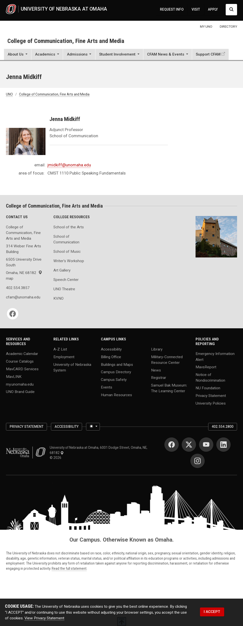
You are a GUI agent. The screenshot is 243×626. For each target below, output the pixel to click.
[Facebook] (12, 313)
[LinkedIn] (223, 444)
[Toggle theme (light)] (93, 426)
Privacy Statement (211, 395)
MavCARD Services (22, 369)
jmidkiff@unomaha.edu (69, 164)
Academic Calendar (22, 354)
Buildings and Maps (117, 364)
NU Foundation (208, 388)
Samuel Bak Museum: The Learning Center (169, 388)
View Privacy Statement (44, 618)
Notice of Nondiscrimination (210, 377)
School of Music (67, 251)
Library (156, 349)
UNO (9, 94)
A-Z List (60, 349)
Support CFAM (208, 54)
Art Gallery (61, 270)
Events (106, 387)
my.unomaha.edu (20, 384)
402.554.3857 (18, 288)
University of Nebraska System (72, 367)
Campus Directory (116, 372)
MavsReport (206, 367)
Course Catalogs (20, 361)
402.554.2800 (222, 427)
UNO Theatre (64, 289)
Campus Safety (114, 379)
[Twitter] (189, 444)
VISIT (196, 9)
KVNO (58, 298)
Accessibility (111, 349)
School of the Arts (68, 227)
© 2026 (56, 458)
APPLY (213, 9)
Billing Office (111, 356)
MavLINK (14, 376)
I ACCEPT (212, 611)
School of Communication (66, 239)
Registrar (158, 377)
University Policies (211, 403)
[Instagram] (197, 461)
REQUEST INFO (172, 9)
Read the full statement (69, 568)
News (156, 370)
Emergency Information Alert (215, 357)
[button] (17, 55)
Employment (63, 356)
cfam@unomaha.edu (23, 297)
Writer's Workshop (68, 261)
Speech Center (66, 279)
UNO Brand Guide (20, 392)
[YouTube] (206, 444)
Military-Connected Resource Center (167, 359)
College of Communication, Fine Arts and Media (65, 40)
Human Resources (116, 394)
